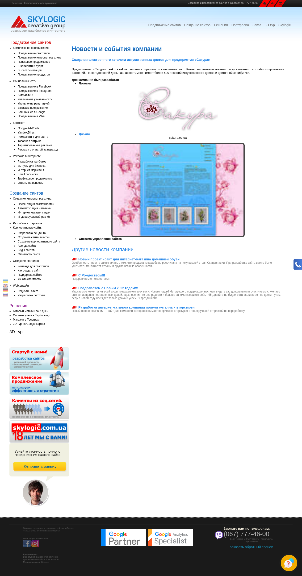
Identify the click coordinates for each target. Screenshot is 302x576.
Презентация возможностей (36, 204)
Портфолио (240, 25)
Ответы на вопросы (30, 182)
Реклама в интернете (27, 156)
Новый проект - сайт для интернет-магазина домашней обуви (126, 259)
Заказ (256, 25)
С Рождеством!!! (88, 275)
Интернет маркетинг (31, 170)
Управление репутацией (34, 103)
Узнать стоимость (29, 279)
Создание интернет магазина (32, 198)
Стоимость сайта (29, 254)
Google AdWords (28, 128)
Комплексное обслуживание (40, 3)
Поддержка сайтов (30, 274)
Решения (17, 3)
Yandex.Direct (26, 132)
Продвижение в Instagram (34, 90)
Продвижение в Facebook (34, 86)
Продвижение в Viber (31, 116)
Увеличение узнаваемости (35, 99)
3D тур (270, 25)
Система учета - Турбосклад (31, 315)
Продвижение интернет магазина (39, 57)
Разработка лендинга (32, 233)
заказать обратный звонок (251, 547)
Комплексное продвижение (31, 48)
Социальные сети (24, 81)
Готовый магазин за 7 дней (30, 311)
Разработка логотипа (31, 295)
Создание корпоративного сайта (39, 241)
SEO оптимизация (30, 70)
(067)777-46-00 (249, 2)
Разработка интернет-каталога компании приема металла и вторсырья (133, 307)
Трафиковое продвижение (35, 178)
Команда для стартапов (33, 266)
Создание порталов (26, 261)
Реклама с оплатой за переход (38, 149)
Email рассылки (28, 174)
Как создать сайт (29, 270)
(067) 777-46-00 (246, 534)
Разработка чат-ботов (32, 161)
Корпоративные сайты (27, 227)
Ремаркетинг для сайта (33, 136)
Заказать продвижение (33, 107)
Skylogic (284, 25)
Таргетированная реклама (35, 145)
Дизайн (84, 134)
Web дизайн (21, 285)
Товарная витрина (30, 141)
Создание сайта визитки (34, 237)
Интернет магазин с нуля (34, 212)
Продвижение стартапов (34, 53)
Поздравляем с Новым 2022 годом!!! (105, 288)
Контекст (19, 123)
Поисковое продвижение (34, 61)
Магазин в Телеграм (26, 319)
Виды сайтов (26, 250)
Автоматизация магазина (34, 208)
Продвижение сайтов (164, 25)
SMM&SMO (25, 95)
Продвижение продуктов (34, 74)
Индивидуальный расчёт (34, 216)
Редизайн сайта (28, 291)
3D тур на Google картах (29, 324)
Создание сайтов (197, 25)
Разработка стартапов (27, 223)
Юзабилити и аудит (30, 66)
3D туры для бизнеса (32, 165)
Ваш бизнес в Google (32, 112)
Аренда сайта (27, 245)
